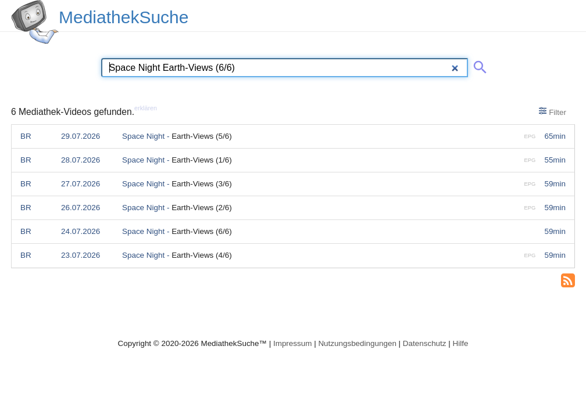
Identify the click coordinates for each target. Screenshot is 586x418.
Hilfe (461, 343)
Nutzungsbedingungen (357, 343)
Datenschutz (424, 343)
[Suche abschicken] (478, 65)
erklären (145, 108)
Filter (552, 111)
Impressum (292, 343)
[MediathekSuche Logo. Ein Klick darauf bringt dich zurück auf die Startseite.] (35, 22)
